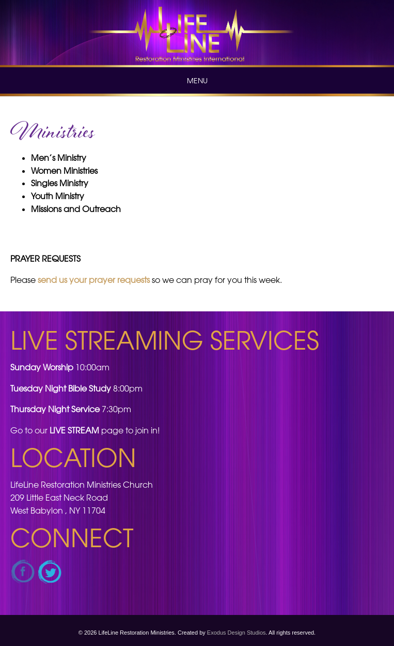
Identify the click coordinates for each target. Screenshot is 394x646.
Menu (197, 80)
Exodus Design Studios (236, 632)
